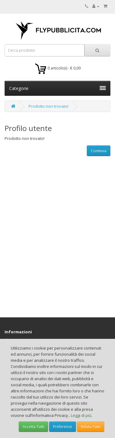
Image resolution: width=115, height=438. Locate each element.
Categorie (57, 88)
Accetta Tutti (33, 426)
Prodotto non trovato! (48, 106)
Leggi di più (81, 415)
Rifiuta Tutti (90, 426)
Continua (98, 150)
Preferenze (62, 426)
